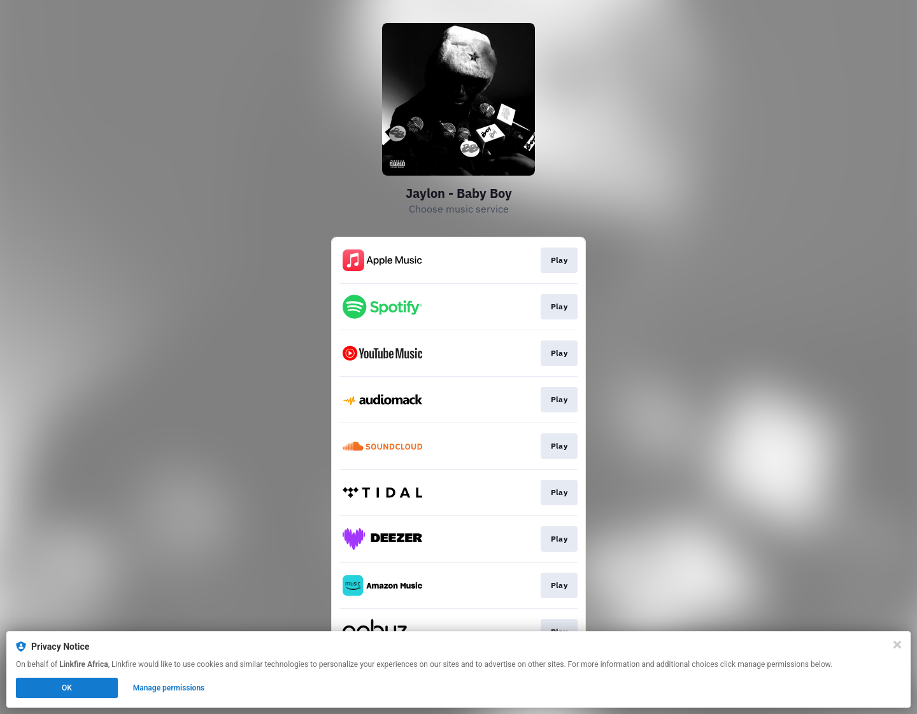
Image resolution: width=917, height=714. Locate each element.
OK (67, 687)
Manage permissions (169, 687)
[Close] (897, 644)
